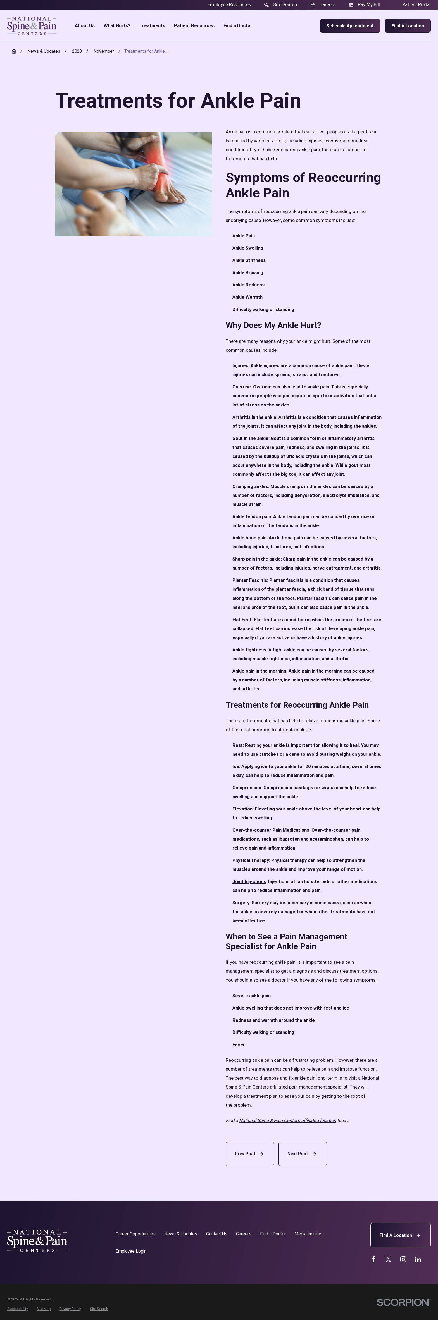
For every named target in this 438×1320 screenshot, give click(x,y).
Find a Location (408, 25)
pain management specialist (318, 1087)
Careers (243, 1234)
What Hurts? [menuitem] (117, 25)
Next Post (302, 1154)
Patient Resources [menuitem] (194, 25)
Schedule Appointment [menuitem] (350, 25)
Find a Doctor (273, 1234)
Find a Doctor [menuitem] (237, 25)
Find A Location (401, 1235)
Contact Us (216, 1234)
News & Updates (180, 1234)
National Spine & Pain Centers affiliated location (287, 1120)
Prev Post (250, 1154)
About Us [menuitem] (85, 25)
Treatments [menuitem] (152, 25)
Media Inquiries (309, 1234)
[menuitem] (17, 1308)
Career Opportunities (136, 1234)
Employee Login (131, 1251)
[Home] (31, 26)
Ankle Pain (243, 235)
